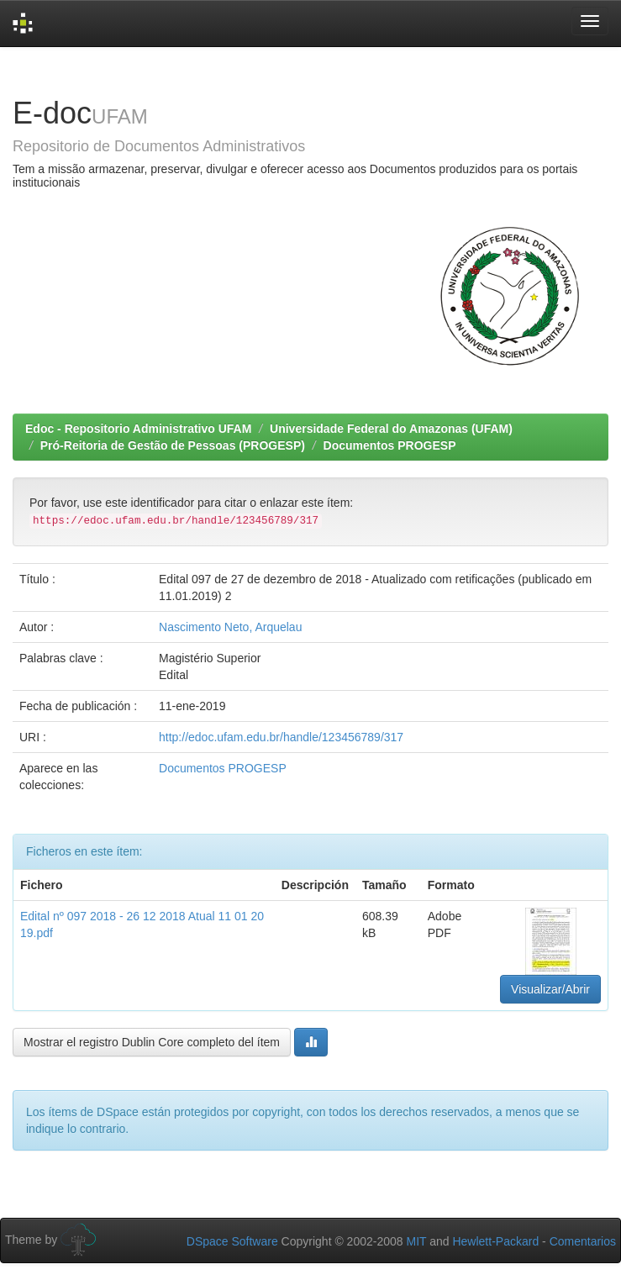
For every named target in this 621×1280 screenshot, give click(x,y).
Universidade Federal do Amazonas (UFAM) (391, 428)
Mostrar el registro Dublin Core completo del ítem (152, 1042)
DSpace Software (232, 1241)
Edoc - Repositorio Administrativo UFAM (138, 428)
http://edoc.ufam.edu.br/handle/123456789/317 (281, 737)
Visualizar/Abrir (550, 989)
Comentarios (583, 1241)
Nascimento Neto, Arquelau (230, 627)
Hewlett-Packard (495, 1241)
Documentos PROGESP (390, 445)
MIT (416, 1241)
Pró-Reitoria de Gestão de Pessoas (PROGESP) (172, 445)
